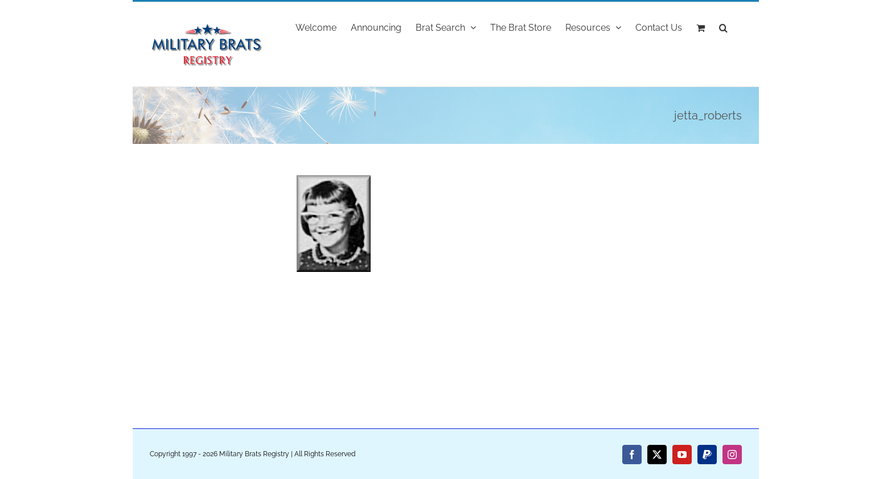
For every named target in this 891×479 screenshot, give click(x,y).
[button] (723, 26)
